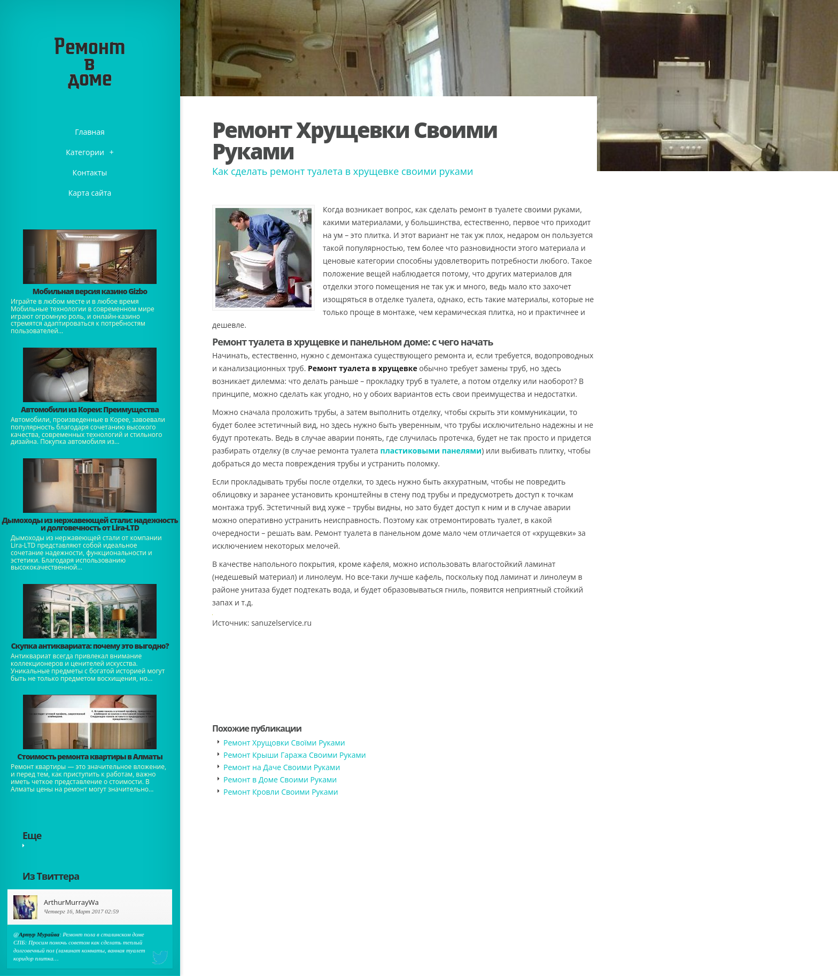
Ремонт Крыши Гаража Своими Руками (294, 755)
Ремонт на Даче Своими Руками (281, 767)
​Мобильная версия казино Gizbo (90, 291)
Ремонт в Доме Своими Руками (280, 779)
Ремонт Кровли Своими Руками (280, 792)
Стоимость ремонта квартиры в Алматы (89, 756)
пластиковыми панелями (431, 450)
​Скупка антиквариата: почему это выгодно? (89, 646)
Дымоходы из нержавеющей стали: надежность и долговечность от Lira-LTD (89, 524)
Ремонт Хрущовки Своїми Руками (284, 742)
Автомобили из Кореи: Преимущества (90, 409)
